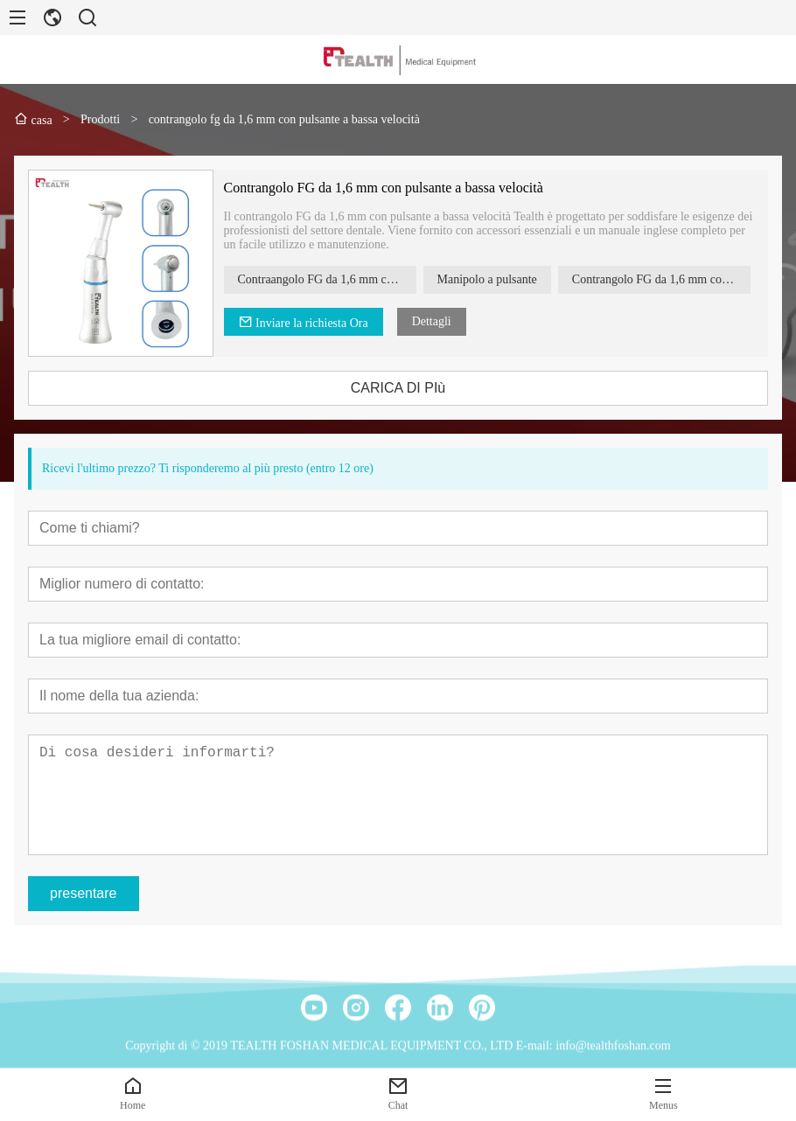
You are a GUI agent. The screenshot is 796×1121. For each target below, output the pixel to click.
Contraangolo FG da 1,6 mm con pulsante (339, 279)
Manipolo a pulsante (499, 279)
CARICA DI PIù (410, 387)
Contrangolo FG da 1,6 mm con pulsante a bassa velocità (395, 187)
